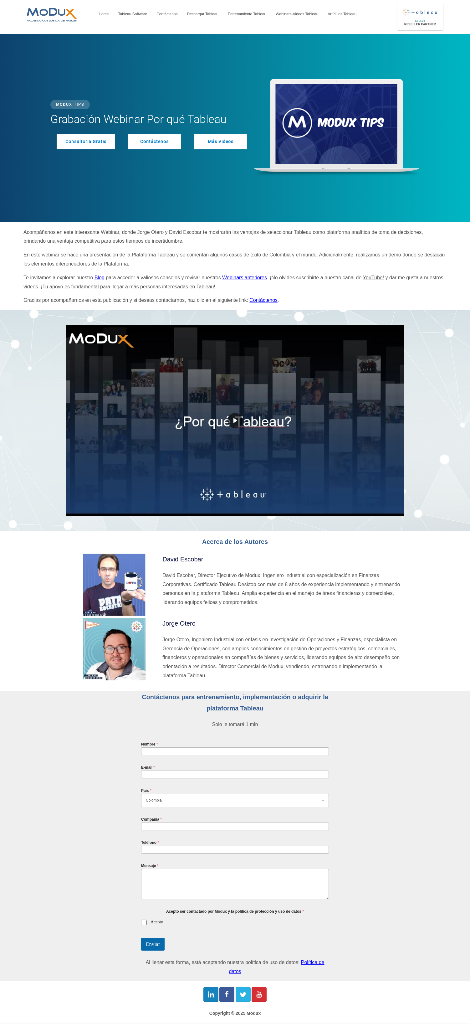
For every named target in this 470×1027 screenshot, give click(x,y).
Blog (100, 277)
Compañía (151, 819)
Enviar (153, 944)
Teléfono (150, 842)
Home (104, 14)
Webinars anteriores (244, 277)
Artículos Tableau (342, 14)
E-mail (148, 767)
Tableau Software (132, 14)
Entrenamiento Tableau (247, 14)
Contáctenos (166, 14)
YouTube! (373, 277)
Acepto (157, 922)
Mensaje (149, 866)
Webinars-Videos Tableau (297, 14)
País (146, 790)
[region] (235, 128)
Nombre (149, 744)
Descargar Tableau (203, 14)
